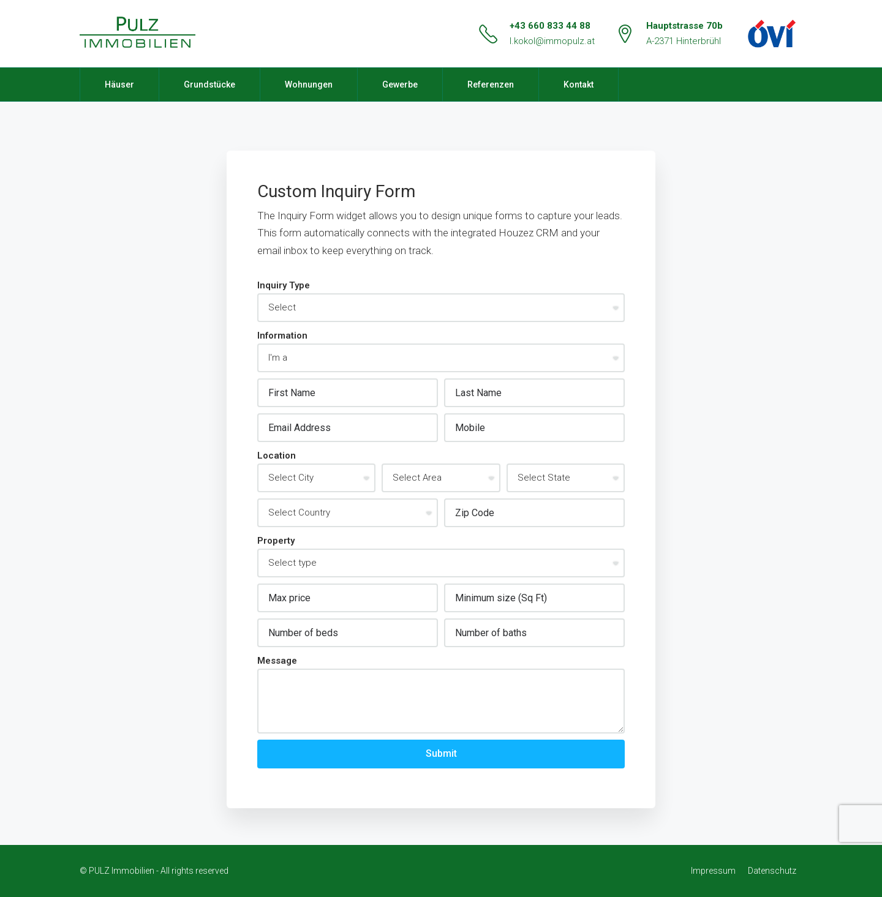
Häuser (119, 84)
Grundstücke (209, 84)
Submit (441, 753)
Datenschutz (772, 871)
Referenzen (490, 84)
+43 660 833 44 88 (550, 25)
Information (282, 335)
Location (276, 455)
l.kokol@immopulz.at (552, 41)
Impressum (713, 871)
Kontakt (579, 84)
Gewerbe (400, 84)
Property (276, 540)
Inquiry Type (283, 285)
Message (277, 660)
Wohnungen (309, 84)
